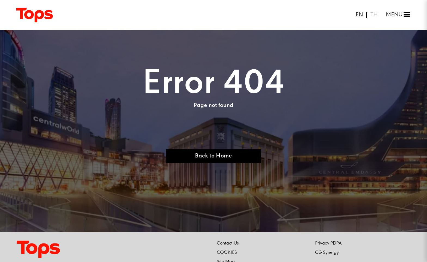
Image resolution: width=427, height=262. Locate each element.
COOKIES (227, 252)
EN (359, 15)
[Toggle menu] (397, 15)
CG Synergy (327, 252)
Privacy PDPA (328, 243)
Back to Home (213, 156)
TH (374, 15)
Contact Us (228, 243)
